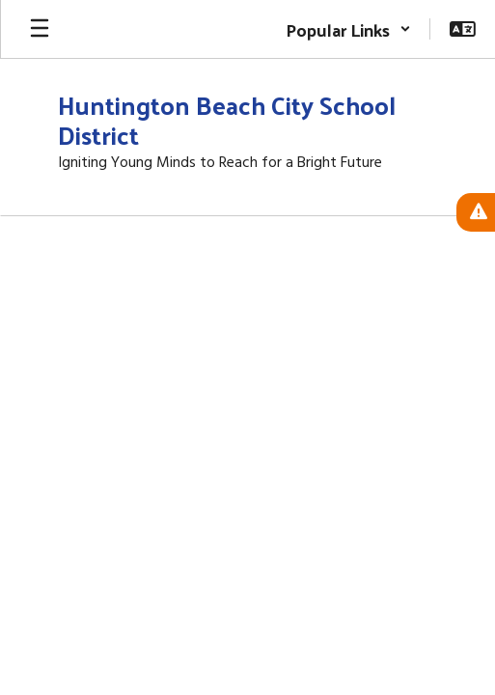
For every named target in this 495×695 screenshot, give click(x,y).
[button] (348, 29)
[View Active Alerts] (475, 212)
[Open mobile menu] (39, 29)
